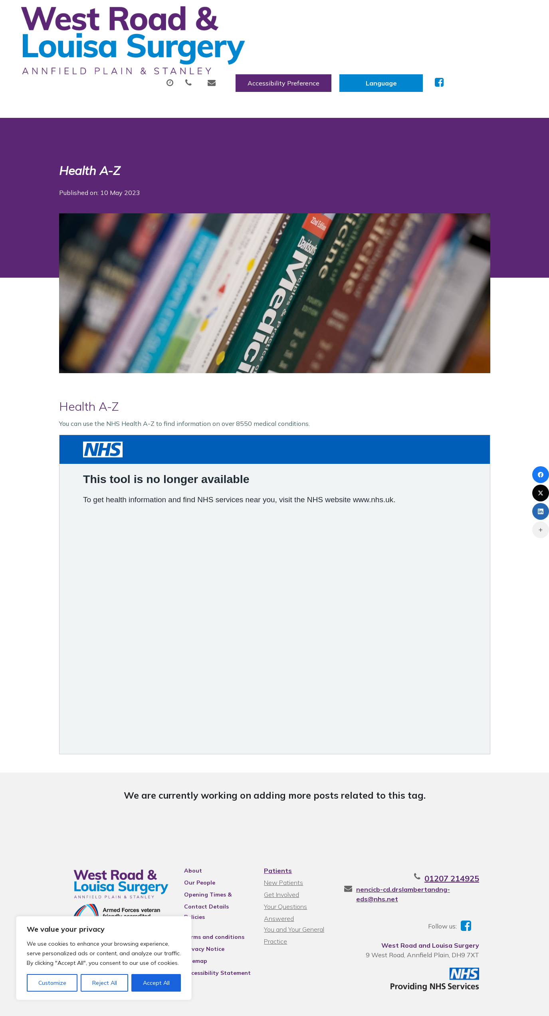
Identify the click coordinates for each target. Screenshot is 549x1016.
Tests (402, 40)
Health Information (153, 68)
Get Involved (280, 865)
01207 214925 (475, 848)
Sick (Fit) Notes (344, 40)
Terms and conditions (203, 907)
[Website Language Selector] (465, 15)
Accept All (156, 982)
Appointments (200, 40)
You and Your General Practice (293, 890)
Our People (188, 852)
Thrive (495, 1003)
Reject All (104, 982)
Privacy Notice (193, 919)
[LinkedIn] (540, 511)
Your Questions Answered (300, 877)
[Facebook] (540, 474)
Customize (52, 982)
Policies (183, 887)
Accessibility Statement (206, 942)
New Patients (458, 40)
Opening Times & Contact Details (209, 866)
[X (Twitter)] (540, 493)
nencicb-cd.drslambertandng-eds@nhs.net (435, 859)
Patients (277, 841)
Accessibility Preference (368, 15)
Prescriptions (274, 40)
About (132, 40)
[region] (104, 958)
